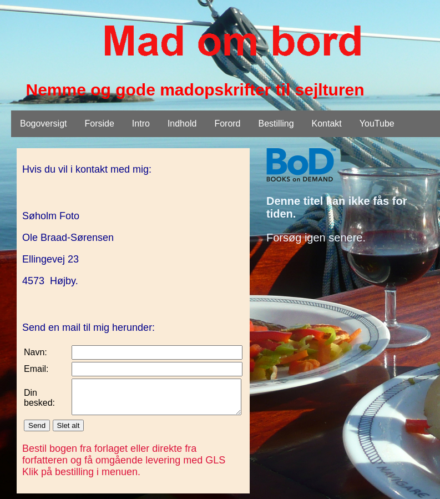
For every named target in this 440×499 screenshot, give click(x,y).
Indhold (182, 123)
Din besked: (39, 401)
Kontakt (327, 123)
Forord (227, 123)
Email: (36, 369)
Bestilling (276, 123)
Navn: (35, 352)
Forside (99, 123)
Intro (141, 123)
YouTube (377, 123)
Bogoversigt (43, 123)
